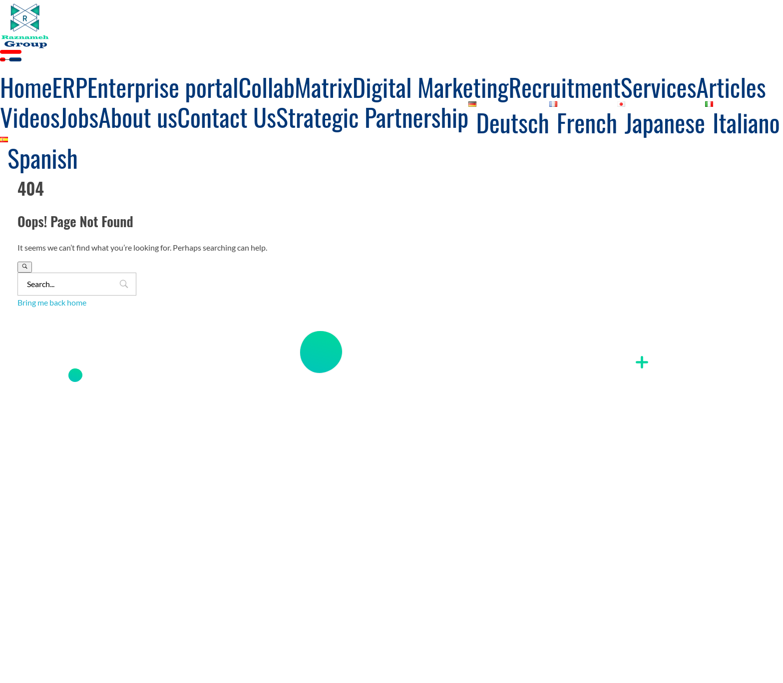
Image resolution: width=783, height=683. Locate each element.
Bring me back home (51, 302)
